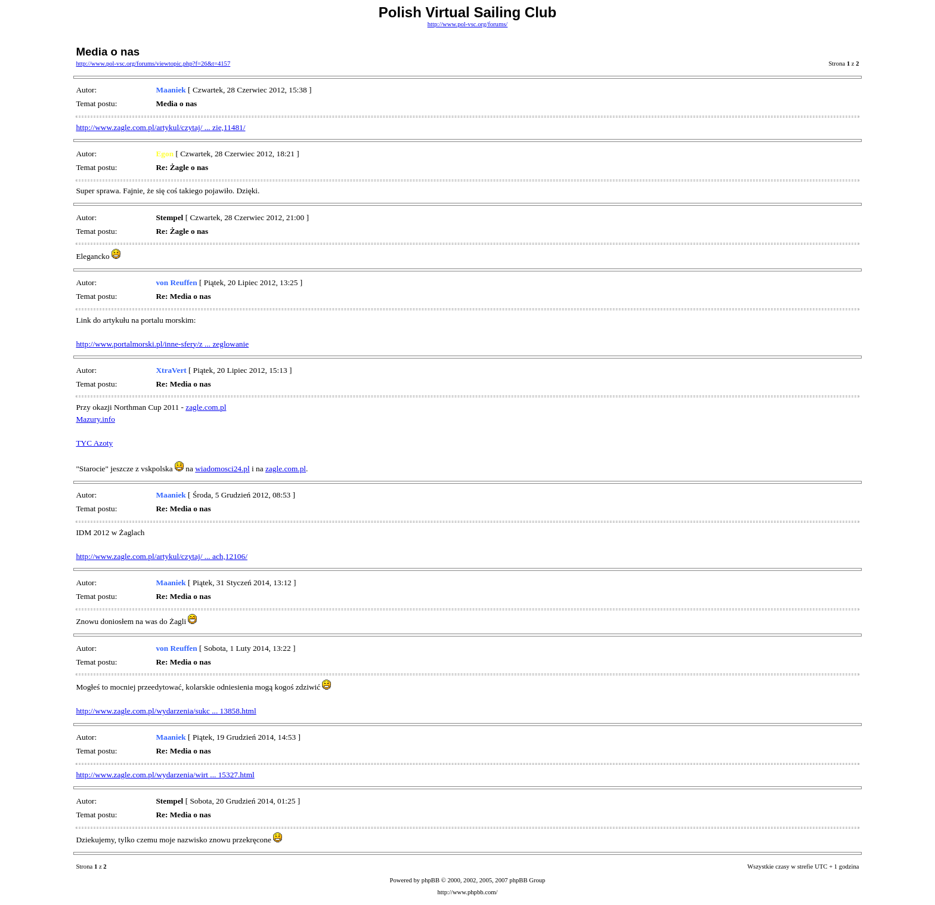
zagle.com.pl (205, 407)
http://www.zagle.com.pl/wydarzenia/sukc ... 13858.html (166, 710)
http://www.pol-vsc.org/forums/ (468, 24)
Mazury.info (95, 419)
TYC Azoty (94, 442)
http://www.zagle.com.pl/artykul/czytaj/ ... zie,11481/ (160, 127)
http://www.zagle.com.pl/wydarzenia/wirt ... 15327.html (165, 774)
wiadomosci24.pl (222, 468)
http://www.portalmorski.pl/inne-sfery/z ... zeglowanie (162, 343)
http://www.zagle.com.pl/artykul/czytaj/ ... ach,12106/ (161, 556)
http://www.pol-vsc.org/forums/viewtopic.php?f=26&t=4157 (153, 63)
